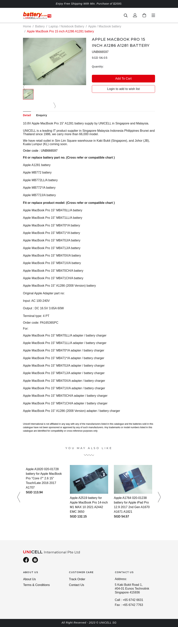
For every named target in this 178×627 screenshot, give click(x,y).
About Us (29, 579)
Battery (40, 26)
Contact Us (76, 585)
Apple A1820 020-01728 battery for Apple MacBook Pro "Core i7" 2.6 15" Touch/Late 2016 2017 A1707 (44, 478)
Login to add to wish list (123, 89)
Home (27, 26)
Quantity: (98, 66)
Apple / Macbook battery (104, 26)
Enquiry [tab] (41, 115)
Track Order (77, 579)
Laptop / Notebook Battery (66, 26)
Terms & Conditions (36, 585)
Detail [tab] (27, 115)
